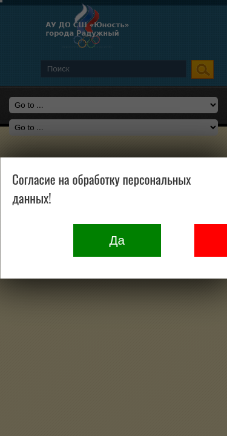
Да (117, 240)
